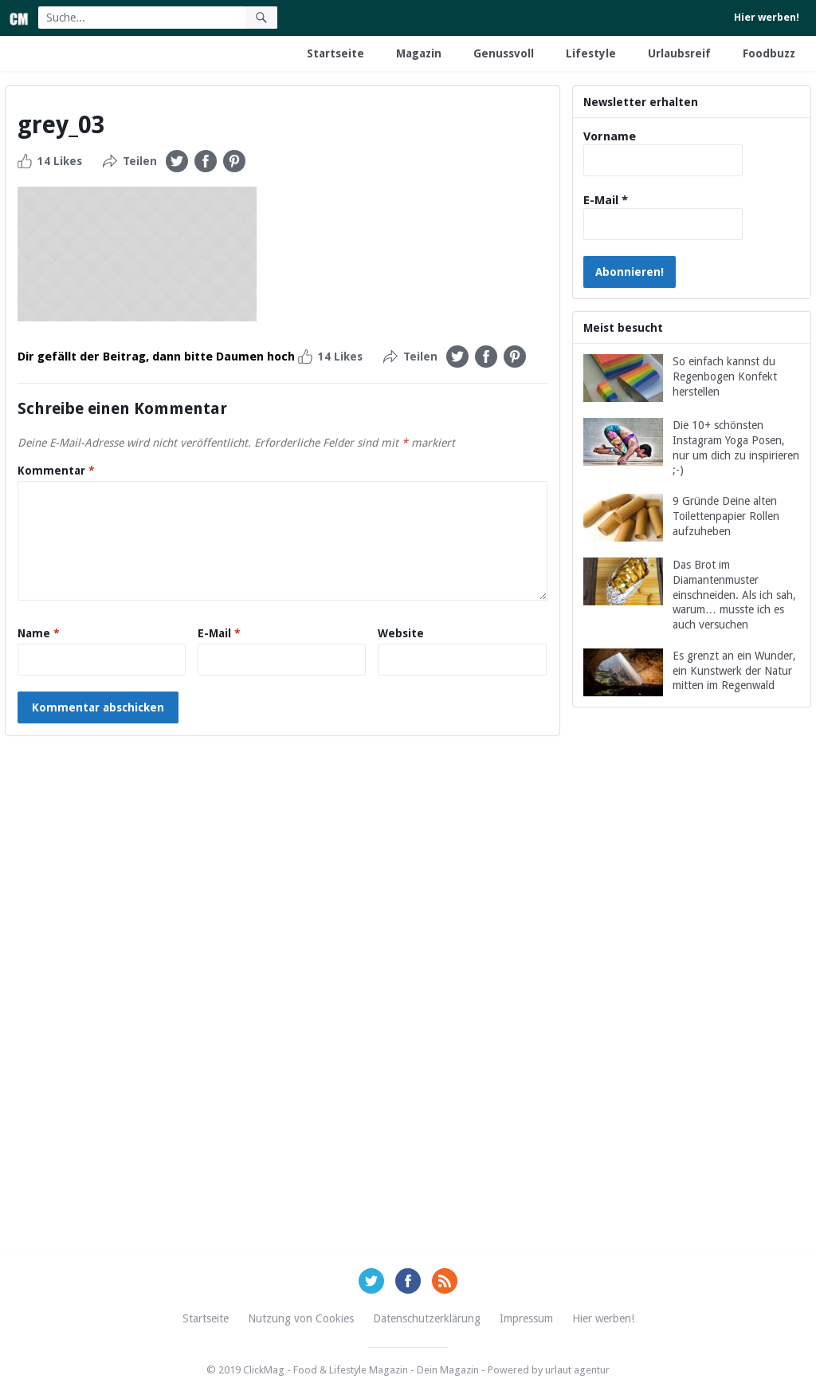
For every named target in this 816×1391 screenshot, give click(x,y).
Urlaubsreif (679, 53)
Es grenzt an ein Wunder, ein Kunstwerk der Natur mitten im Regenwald (734, 670)
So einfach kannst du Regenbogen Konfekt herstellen (725, 376)
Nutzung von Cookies (301, 1318)
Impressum (526, 1318)
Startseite (335, 53)
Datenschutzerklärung (427, 1318)
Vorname (609, 136)
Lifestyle (591, 53)
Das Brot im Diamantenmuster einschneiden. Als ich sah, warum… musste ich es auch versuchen (734, 594)
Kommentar (56, 470)
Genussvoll (503, 53)
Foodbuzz (769, 53)
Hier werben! (766, 17)
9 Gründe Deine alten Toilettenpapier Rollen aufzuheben (726, 516)
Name (39, 633)
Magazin (418, 53)
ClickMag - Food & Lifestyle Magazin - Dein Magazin (361, 1370)
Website (401, 633)
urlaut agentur (577, 1370)
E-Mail (219, 633)
